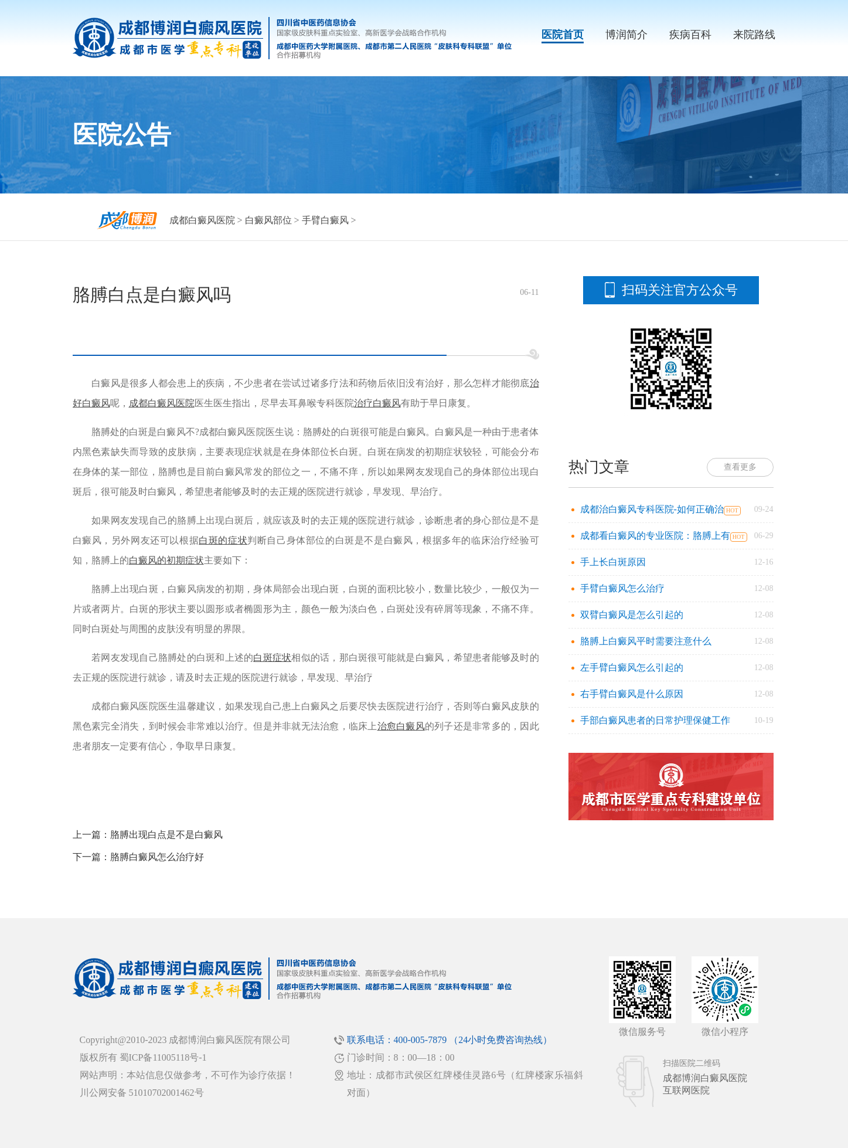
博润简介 (626, 34)
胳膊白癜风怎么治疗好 (157, 857)
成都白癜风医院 (202, 220)
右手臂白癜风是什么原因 (631, 694)
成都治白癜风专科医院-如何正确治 (652, 509)
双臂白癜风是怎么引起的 (631, 615)
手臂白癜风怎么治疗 (622, 588)
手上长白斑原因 (613, 562)
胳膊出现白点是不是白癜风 (166, 835)
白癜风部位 (268, 220)
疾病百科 (690, 34)
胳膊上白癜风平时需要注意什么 (645, 641)
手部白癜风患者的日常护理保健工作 (655, 720)
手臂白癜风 (325, 220)
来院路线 (754, 34)
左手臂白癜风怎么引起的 (631, 668)
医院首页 (563, 34)
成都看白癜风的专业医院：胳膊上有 (655, 536)
